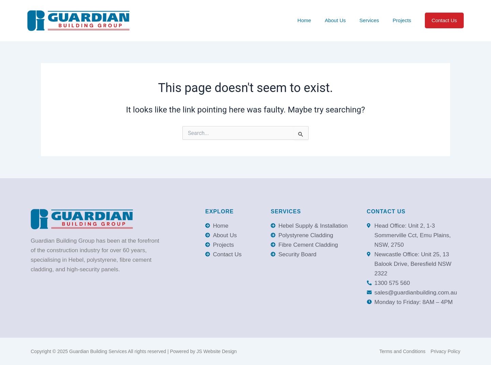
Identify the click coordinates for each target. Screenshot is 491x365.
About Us (335, 20)
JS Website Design (216, 351)
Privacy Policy (445, 351)
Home (304, 20)
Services (369, 20)
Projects (402, 20)
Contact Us (444, 20)
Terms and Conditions (402, 351)
